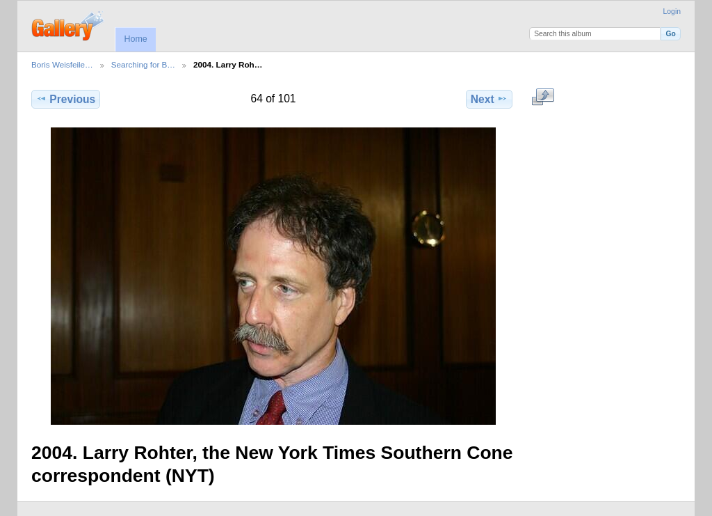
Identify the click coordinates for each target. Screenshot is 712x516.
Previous (65, 99)
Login (672, 11)
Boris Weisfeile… (62, 64)
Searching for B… (143, 64)
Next (489, 99)
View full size (543, 97)
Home (135, 39)
